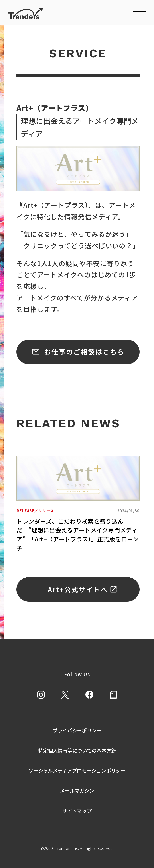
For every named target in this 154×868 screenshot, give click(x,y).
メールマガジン (77, 790)
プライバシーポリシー (77, 730)
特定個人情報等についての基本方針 (77, 750)
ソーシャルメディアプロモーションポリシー (77, 770)
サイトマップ (77, 810)
